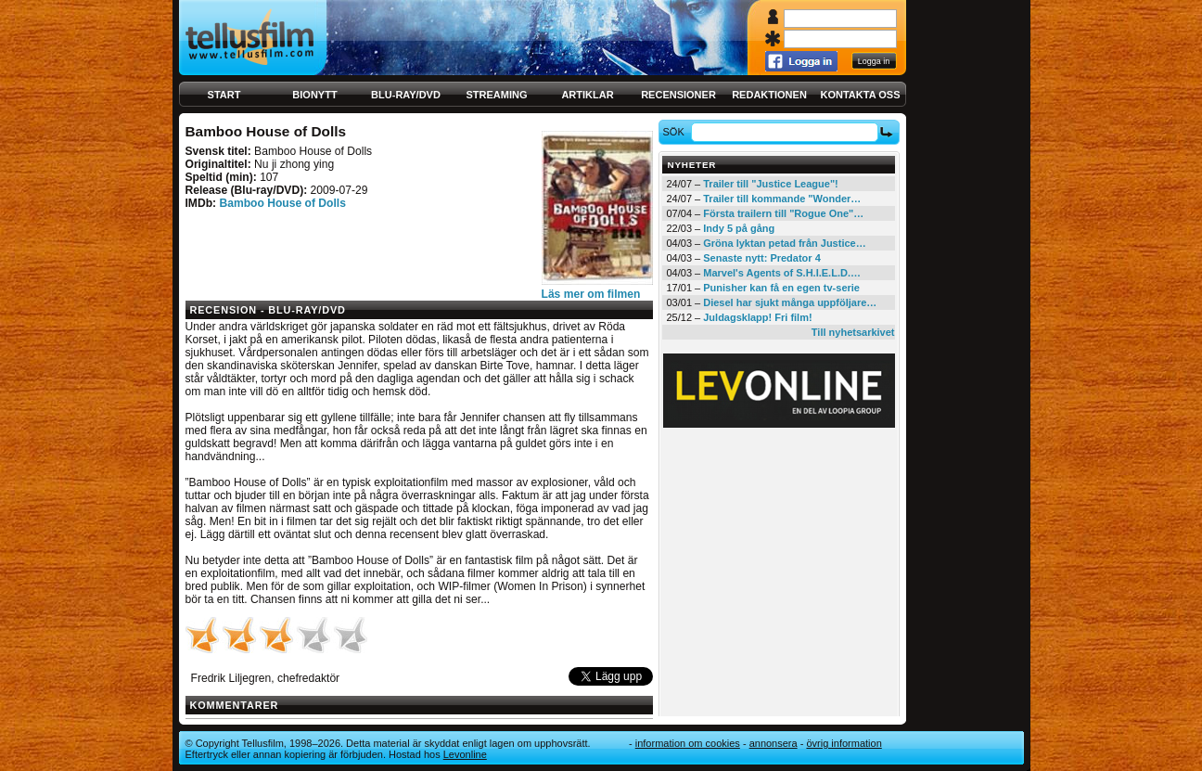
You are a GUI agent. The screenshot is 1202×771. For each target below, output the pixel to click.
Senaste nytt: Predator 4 (762, 257)
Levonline (465, 754)
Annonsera (773, 743)
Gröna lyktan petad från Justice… (784, 243)
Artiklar (587, 94)
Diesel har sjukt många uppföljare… (789, 302)
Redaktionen (769, 94)
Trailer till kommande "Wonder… (782, 198)
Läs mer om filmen (591, 294)
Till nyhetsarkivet (853, 332)
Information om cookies (687, 743)
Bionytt (314, 94)
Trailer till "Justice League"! (770, 183)
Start (224, 94)
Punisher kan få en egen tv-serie (781, 287)
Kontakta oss (861, 94)
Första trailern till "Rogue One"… (783, 213)
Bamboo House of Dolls (282, 203)
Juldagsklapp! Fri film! (757, 317)
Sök (675, 131)
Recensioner (678, 94)
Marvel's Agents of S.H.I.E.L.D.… (782, 272)
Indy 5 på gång (738, 228)
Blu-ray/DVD (406, 94)
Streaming (497, 94)
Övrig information (843, 743)
